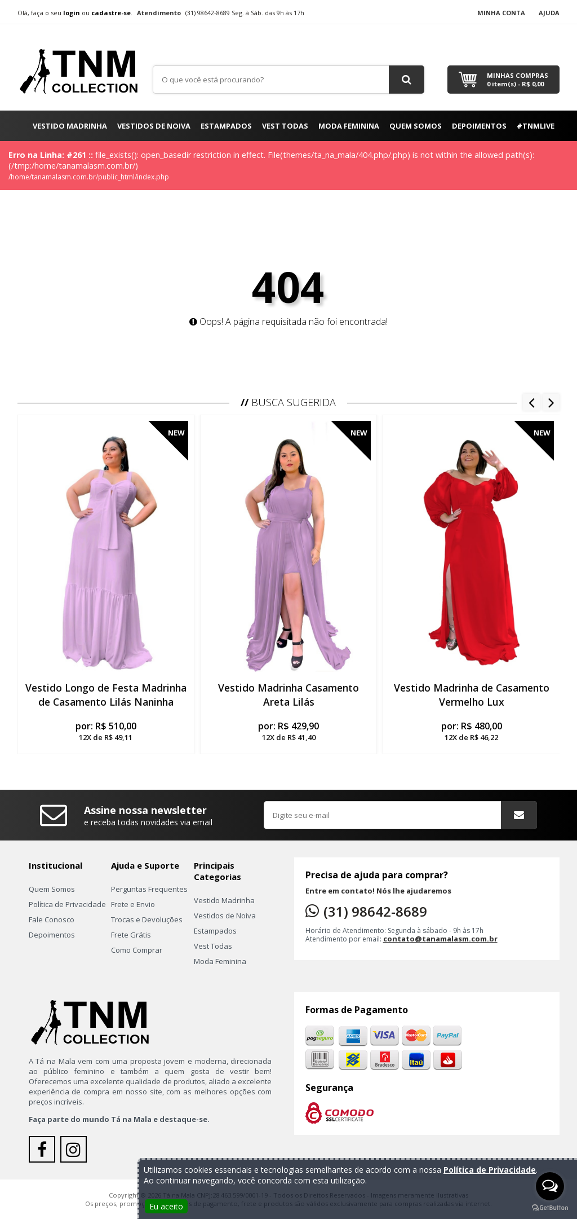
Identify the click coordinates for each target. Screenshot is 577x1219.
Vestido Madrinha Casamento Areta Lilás (288, 694)
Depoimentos (479, 126)
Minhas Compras (517, 79)
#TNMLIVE (535, 126)
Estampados (226, 126)
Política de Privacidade (67, 904)
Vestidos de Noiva (153, 126)
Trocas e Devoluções (147, 919)
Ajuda (549, 12)
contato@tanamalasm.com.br (440, 939)
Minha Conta (501, 12)
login (71, 12)
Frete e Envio (133, 904)
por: (106, 731)
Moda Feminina (348, 126)
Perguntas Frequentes (149, 889)
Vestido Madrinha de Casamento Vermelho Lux (471, 694)
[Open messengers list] (550, 1186)
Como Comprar (136, 950)
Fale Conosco (51, 919)
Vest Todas (285, 126)
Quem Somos (415, 126)
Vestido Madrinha (70, 126)
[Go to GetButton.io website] (550, 1207)
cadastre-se (111, 12)
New (176, 433)
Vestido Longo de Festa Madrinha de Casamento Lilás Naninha (106, 694)
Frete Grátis (131, 935)
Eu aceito (166, 1206)
